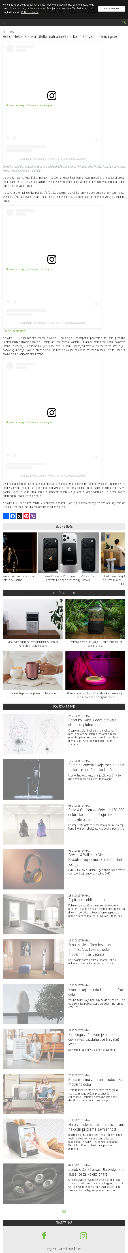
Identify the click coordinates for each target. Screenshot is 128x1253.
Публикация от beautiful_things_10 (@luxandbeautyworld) (52, 158)
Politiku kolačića (30, 12)
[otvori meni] (4, 22)
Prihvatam (112, 8)
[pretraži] (124, 23)
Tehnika (9, 32)
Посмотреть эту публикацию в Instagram (29, 105)
